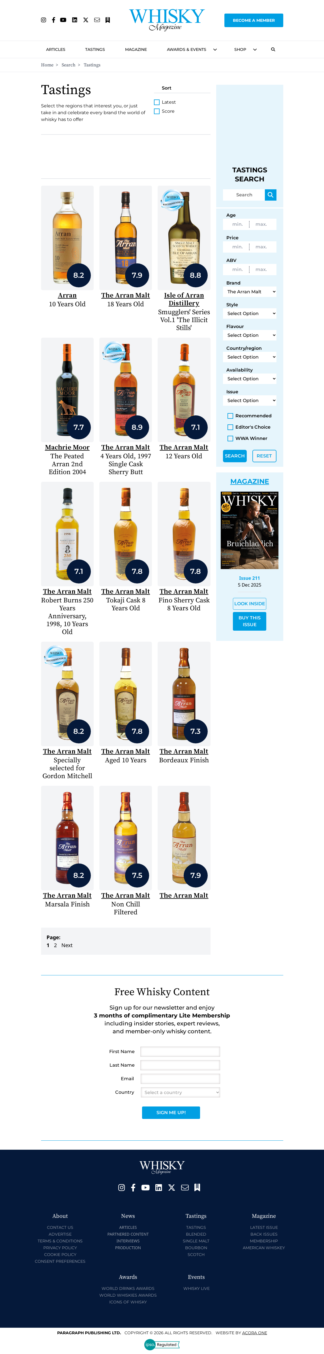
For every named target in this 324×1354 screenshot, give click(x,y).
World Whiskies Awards (128, 1295)
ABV (231, 260)
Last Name (122, 1065)
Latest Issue (264, 1227)
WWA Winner (247, 438)
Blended (196, 1234)
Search (69, 65)
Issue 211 (249, 578)
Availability (239, 370)
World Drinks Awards (128, 1288)
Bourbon (196, 1247)
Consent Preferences (60, 1261)
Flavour (235, 326)
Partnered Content (128, 1234)
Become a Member (254, 20)
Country (124, 1092)
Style (232, 304)
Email (127, 1078)
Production (128, 1247)
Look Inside (249, 603)
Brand (233, 283)
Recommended (250, 416)
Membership (264, 1241)
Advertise (60, 1234)
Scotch (196, 1254)
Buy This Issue (250, 621)
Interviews (128, 1241)
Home (47, 65)
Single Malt (196, 1241)
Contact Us (60, 1227)
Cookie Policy (60, 1254)
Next (67, 945)
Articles (55, 49)
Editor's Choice (249, 427)
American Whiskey (264, 1247)
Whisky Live (196, 1288)
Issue (232, 391)
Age (231, 215)
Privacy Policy (60, 1247)
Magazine (136, 49)
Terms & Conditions (60, 1241)
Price (232, 237)
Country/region (244, 348)
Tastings (95, 49)
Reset (264, 456)
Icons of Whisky (128, 1302)
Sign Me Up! (171, 1112)
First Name (122, 1051)
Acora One (254, 1332)
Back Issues (264, 1234)
